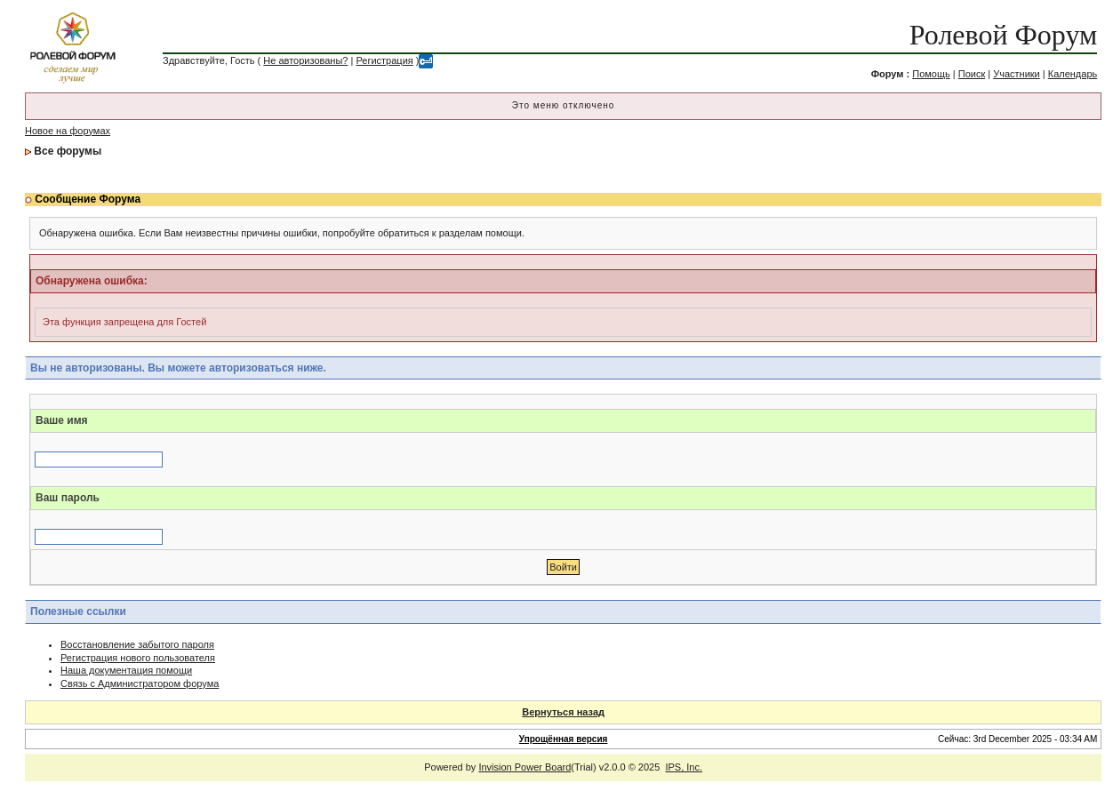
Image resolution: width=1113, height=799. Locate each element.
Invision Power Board (524, 767)
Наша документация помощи (126, 670)
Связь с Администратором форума (139, 683)
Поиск (971, 73)
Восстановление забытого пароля (137, 644)
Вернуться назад (563, 712)
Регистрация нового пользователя (137, 657)
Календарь (1073, 73)
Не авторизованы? (305, 60)
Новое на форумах (67, 130)
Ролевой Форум (1003, 35)
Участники (1016, 73)
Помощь (931, 73)
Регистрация (384, 60)
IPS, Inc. (683, 767)
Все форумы (67, 151)
